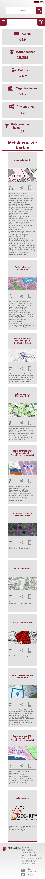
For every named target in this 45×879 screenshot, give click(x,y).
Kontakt (25, 847)
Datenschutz (28, 852)
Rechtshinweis (29, 855)
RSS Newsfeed (29, 870)
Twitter (27, 875)
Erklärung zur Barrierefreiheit (29, 862)
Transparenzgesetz (31, 858)
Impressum (27, 850)
